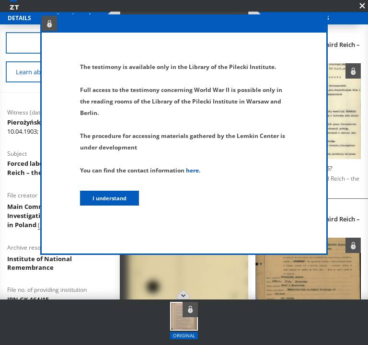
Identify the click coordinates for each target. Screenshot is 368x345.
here (192, 170)
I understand (109, 198)
